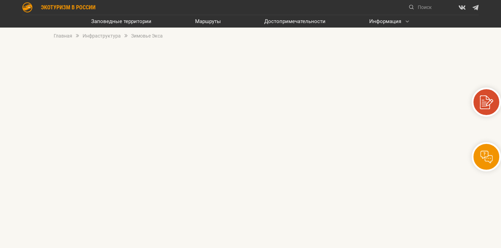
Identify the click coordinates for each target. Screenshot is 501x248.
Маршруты (208, 21)
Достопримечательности (295, 21)
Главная (63, 36)
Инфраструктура (102, 36)
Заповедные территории (121, 21)
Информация (385, 21)
